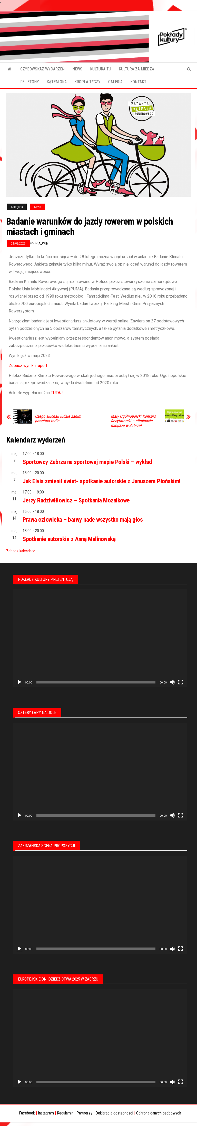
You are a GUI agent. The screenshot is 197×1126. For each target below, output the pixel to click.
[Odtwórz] (19, 682)
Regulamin (65, 1113)
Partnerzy (84, 1113)
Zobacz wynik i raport (28, 365)
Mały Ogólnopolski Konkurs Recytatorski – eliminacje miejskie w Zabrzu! (133, 421)
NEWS (77, 69)
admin (43, 243)
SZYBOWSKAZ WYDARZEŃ (42, 69)
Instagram (46, 1113)
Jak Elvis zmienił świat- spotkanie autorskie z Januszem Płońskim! (102, 481)
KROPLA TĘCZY (87, 81)
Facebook (27, 1113)
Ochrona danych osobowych (158, 1113)
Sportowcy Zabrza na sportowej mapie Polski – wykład (87, 462)
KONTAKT (138, 81)
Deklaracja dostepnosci (114, 1113)
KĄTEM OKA (57, 81)
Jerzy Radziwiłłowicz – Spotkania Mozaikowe (76, 500)
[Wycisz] (172, 682)
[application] (100, 638)
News (37, 207)
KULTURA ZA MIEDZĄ (136, 69)
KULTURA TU (100, 69)
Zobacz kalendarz (20, 551)
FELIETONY (29, 81)
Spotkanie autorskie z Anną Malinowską (69, 539)
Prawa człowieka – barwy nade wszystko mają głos (83, 519)
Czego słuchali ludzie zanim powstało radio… (58, 418)
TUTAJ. (57, 392)
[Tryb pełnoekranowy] (180, 682)
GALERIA (115, 81)
